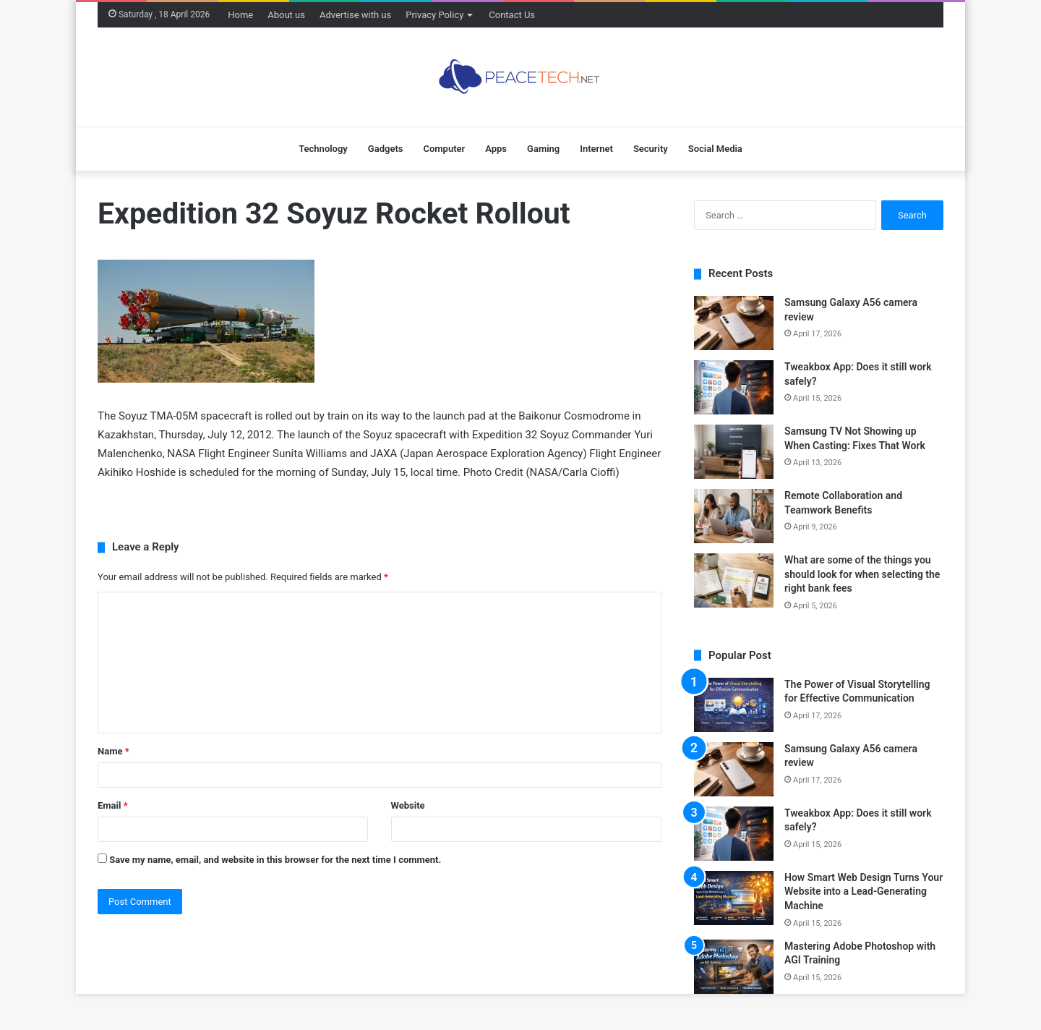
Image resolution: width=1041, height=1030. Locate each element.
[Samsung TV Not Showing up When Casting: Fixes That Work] (734, 452)
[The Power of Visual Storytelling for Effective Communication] (734, 705)
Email (113, 805)
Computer (444, 148)
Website (408, 805)
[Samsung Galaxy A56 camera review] (734, 323)
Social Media (715, 148)
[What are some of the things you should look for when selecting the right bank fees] (734, 580)
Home (240, 14)
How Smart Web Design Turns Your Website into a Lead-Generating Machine (863, 891)
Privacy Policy (434, 14)
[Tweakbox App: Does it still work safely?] (734, 387)
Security (650, 148)
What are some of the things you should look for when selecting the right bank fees (862, 574)
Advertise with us (355, 14)
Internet (596, 148)
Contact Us (512, 14)
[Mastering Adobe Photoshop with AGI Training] (734, 967)
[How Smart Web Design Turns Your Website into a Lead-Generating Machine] (734, 898)
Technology (323, 148)
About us (286, 14)
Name (113, 751)
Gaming (543, 148)
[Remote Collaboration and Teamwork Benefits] (734, 516)
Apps (496, 148)
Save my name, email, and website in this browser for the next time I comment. (275, 859)
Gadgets (385, 148)
